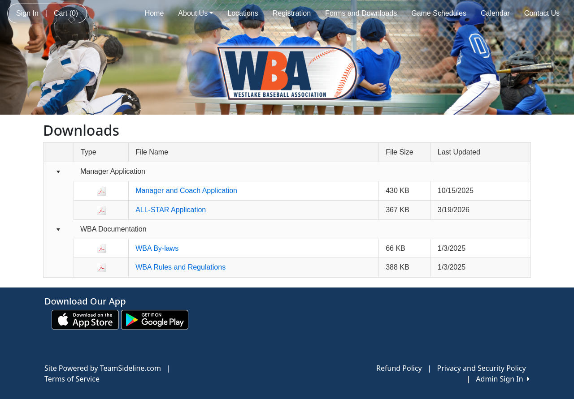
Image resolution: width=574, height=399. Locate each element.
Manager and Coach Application (186, 190)
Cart (66, 13)
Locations (242, 13)
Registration (292, 13)
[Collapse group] (58, 172)
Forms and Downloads (361, 13)
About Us (195, 13)
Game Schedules (438, 13)
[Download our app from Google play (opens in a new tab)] (154, 319)
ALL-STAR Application (170, 210)
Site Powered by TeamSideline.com (102, 368)
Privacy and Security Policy (481, 368)
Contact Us (542, 13)
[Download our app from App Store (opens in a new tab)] (85, 319)
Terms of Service (72, 379)
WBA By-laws (156, 248)
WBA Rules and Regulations (180, 267)
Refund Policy (399, 368)
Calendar (495, 13)
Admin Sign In (503, 379)
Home (154, 13)
